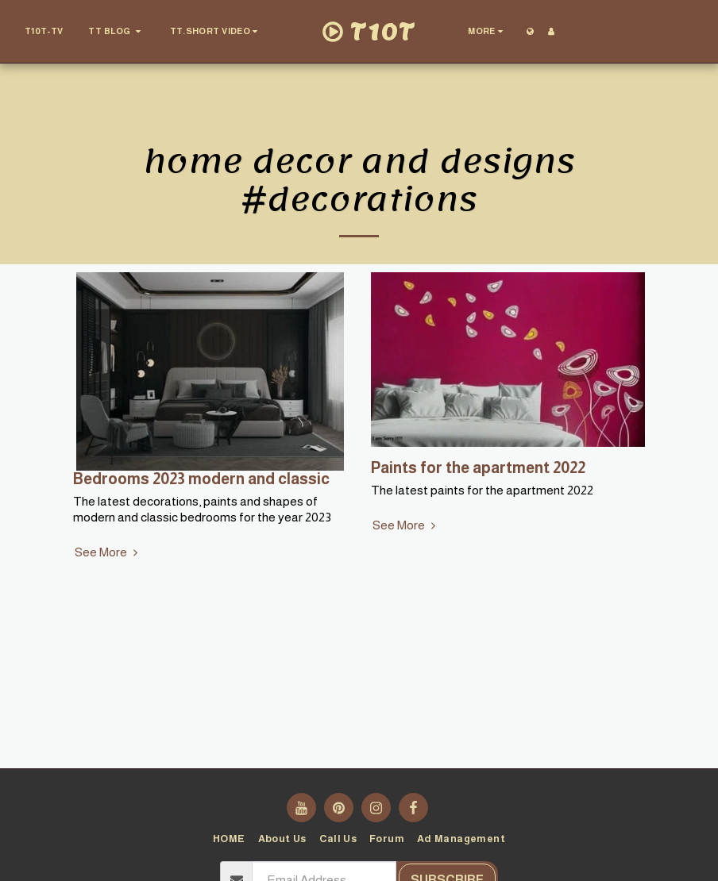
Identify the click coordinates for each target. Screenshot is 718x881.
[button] (116, 31)
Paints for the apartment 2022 (478, 467)
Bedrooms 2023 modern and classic (201, 478)
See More (108, 552)
